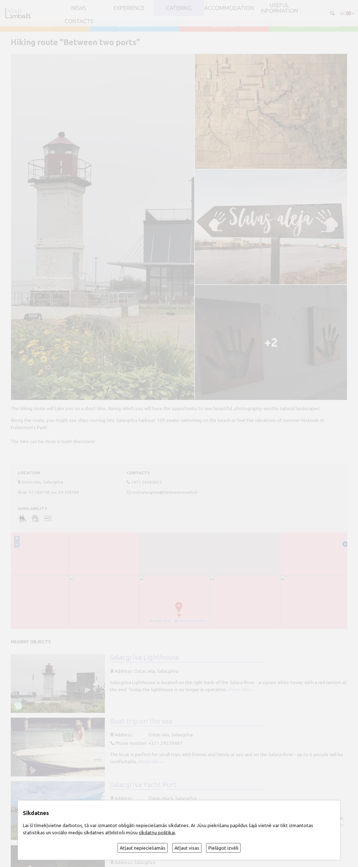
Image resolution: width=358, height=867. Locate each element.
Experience (128, 8)
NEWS (78, 8)
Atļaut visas (186, 847)
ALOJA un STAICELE (313, 25)
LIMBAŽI (224, 25)
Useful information (279, 8)
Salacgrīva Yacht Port (143, 785)
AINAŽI (44, 25)
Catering (179, 8)
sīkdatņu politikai (157, 832)
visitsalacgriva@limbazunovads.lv (164, 492)
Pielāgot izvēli (223, 847)
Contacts (78, 21)
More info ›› (240, 689)
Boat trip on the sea (141, 721)
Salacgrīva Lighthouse (144, 657)
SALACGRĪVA (134, 25)
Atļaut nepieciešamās (142, 847)
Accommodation (229, 8)
